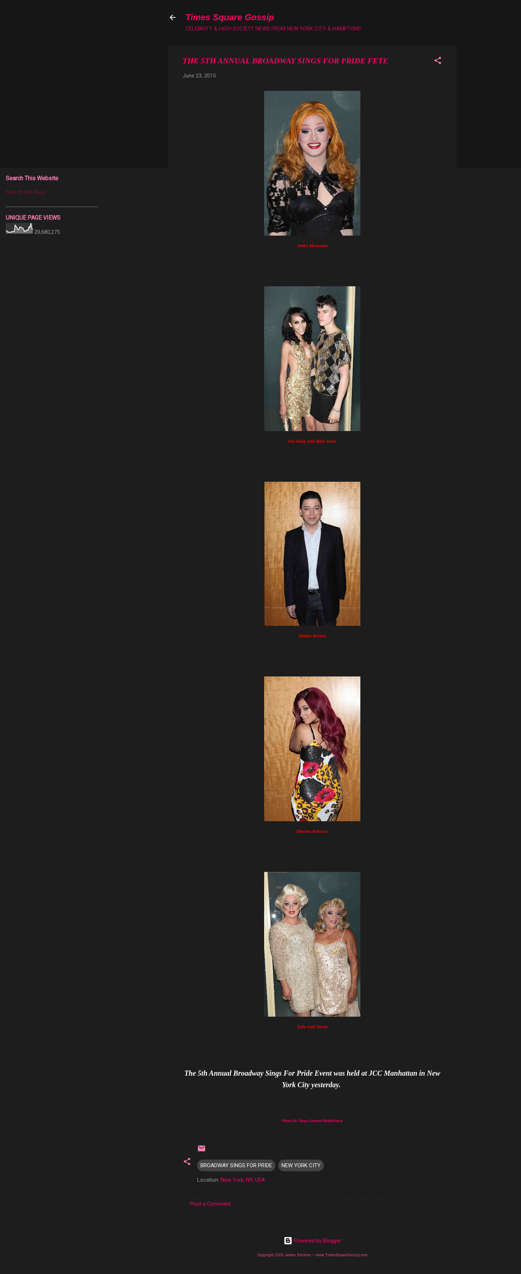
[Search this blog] (52, 192)
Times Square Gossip (230, 17)
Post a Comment (210, 1204)
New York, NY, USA (243, 1180)
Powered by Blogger (312, 1240)
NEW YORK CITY (301, 1165)
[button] (437, 61)
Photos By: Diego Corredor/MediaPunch (312, 1121)
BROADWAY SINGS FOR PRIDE (236, 1165)
